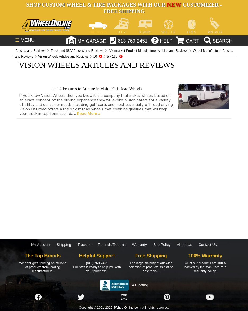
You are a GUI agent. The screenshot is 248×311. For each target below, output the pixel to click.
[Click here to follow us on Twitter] (81, 297)
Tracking (85, 245)
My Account (40, 245)
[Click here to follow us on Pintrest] (167, 297)
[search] (217, 41)
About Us (184, 245)
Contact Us (208, 245)
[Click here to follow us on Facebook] (38, 297)
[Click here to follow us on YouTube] (210, 297)
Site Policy (161, 245)
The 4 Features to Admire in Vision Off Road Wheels (97, 88)
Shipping (64, 245)
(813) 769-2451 (97, 263)
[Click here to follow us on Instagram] (124, 297)
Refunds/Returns (112, 245)
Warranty (139, 245)
